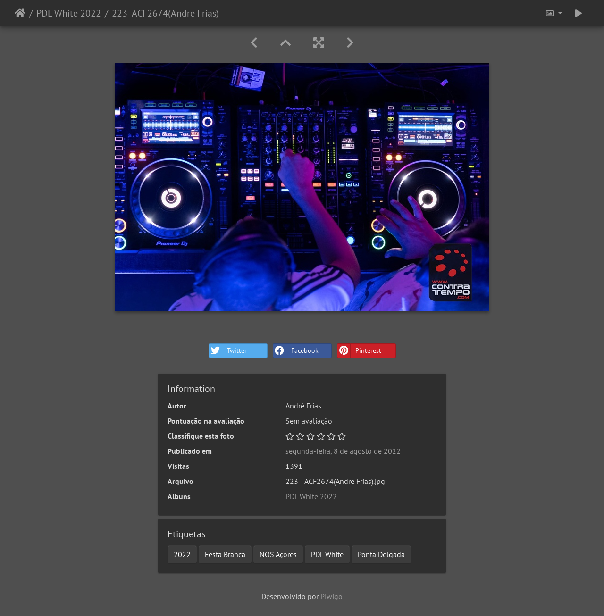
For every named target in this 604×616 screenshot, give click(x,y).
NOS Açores (278, 554)
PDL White (327, 554)
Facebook (296, 351)
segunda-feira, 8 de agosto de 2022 (343, 451)
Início (20, 13)
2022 (182, 554)
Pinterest (359, 351)
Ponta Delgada (381, 554)
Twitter (228, 351)
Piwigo (331, 596)
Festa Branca (225, 554)
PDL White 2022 (68, 13)
